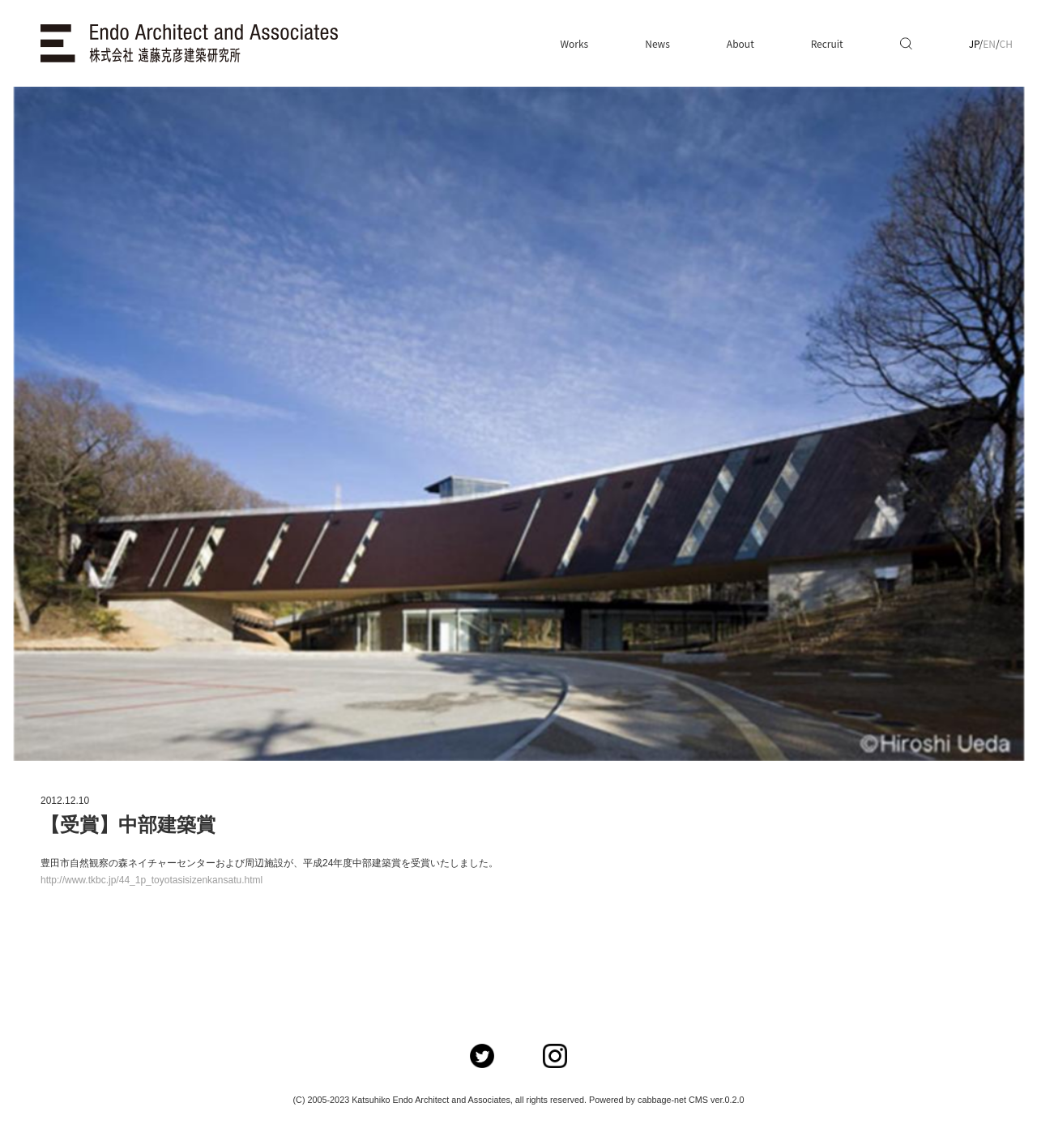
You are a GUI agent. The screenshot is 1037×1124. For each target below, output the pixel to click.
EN (989, 43)
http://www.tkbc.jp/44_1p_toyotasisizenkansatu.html (151, 880)
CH (1006, 43)
